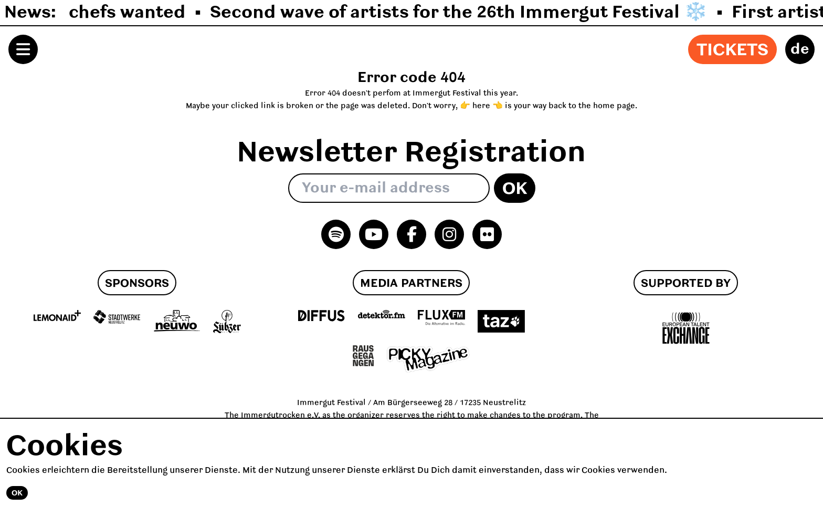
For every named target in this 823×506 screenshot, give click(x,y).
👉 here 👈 (481, 106)
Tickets (732, 50)
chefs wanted (127, 12)
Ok (514, 189)
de (799, 49)
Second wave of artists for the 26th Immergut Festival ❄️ (459, 12)
